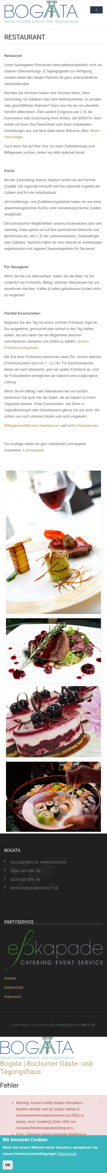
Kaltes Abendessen (82, 426)
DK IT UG (88, 1025)
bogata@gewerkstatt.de (35, 888)
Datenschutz (13, 988)
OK (7, 1165)
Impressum (12, 997)
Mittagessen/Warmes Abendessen (31, 426)
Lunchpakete (33, 450)
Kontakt (10, 978)
